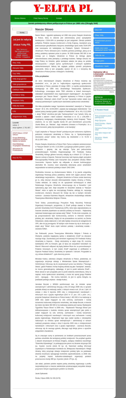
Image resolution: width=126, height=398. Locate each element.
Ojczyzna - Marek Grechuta (101, 138)
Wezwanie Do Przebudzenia (18, 149)
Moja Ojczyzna (100, 120)
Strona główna (20, 18)
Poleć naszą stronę (41, 18)
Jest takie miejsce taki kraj (103, 133)
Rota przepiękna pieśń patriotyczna (103, 116)
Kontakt (59, 18)
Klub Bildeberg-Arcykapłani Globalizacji (21, 145)
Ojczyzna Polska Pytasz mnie (103, 129)
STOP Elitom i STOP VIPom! (20, 134)
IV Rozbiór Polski (101, 110)
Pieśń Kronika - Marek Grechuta (103, 124)
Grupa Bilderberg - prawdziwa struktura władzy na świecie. (20, 139)
